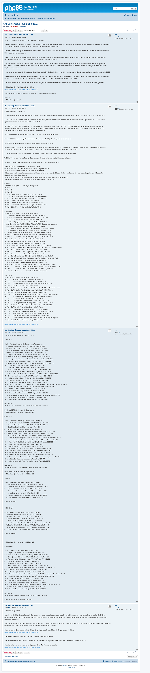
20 (119, 37)
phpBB (64, 665)
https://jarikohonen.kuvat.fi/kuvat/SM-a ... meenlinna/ (22, 647)
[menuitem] (15, 15)
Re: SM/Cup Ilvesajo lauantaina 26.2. (19, 106)
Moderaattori (15, 26)
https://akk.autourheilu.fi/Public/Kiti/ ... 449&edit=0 (21, 89)
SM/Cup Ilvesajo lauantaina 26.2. (20, 23)
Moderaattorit (23, 26)
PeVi (116, 34)
